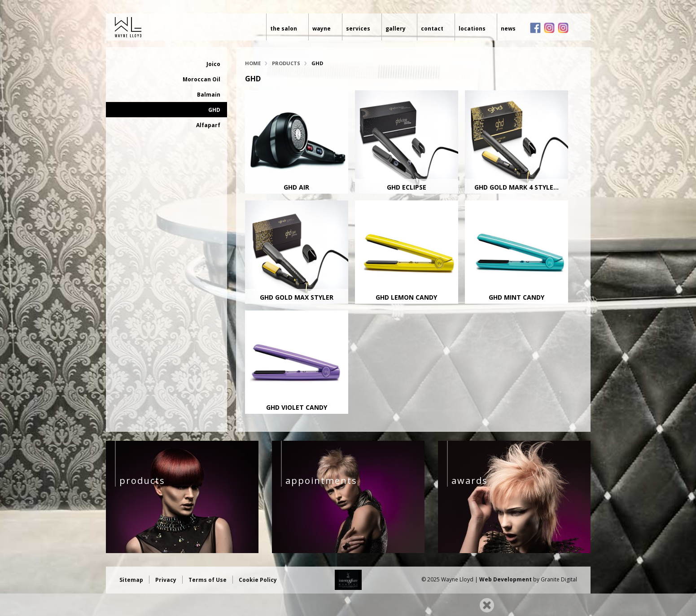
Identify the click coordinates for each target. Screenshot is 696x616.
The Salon (283, 28)
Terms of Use (207, 580)
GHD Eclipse (406, 187)
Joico (213, 64)
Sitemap (131, 580)
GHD (214, 110)
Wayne (321, 28)
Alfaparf (208, 125)
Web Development (505, 579)
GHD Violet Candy (296, 407)
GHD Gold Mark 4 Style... (516, 187)
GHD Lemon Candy (406, 297)
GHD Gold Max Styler (296, 297)
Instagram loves (563, 27)
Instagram (549, 27)
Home (253, 63)
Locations (472, 28)
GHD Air (296, 187)
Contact (432, 28)
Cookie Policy (258, 580)
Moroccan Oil (201, 79)
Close (487, 605)
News (508, 28)
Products (286, 63)
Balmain (208, 94)
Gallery (395, 28)
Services (358, 28)
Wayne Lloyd (158, 27)
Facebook (535, 27)
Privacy (165, 580)
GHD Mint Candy (516, 297)
